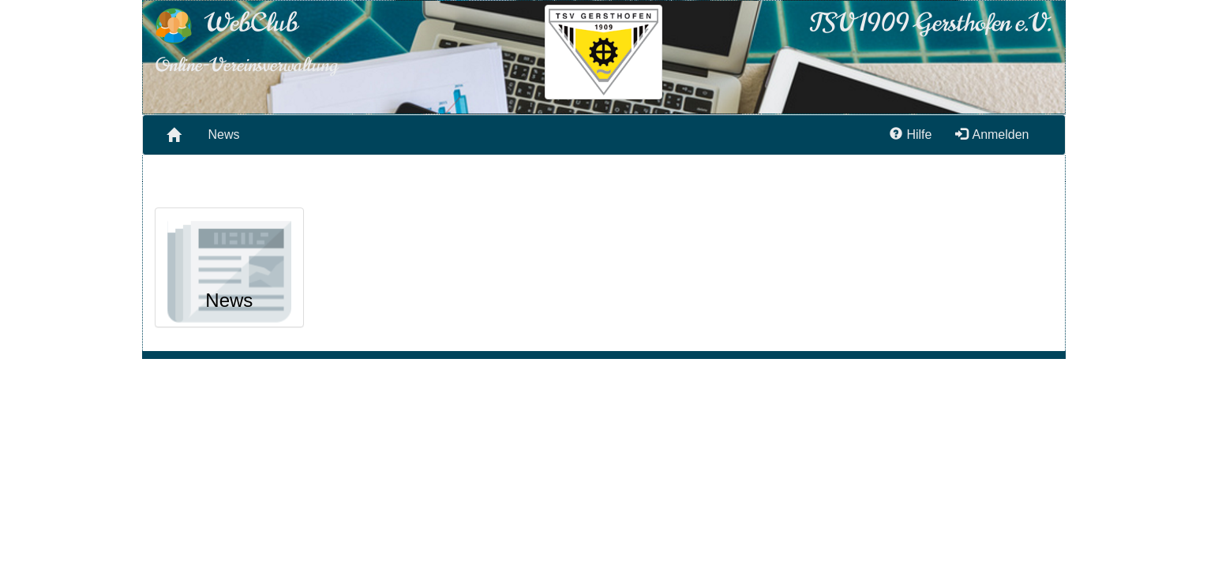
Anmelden (992, 134)
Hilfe (910, 134)
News (224, 134)
